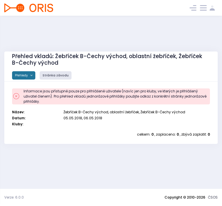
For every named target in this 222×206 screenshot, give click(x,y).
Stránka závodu (56, 75)
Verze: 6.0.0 (14, 197)
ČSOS (213, 197)
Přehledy (22, 75)
